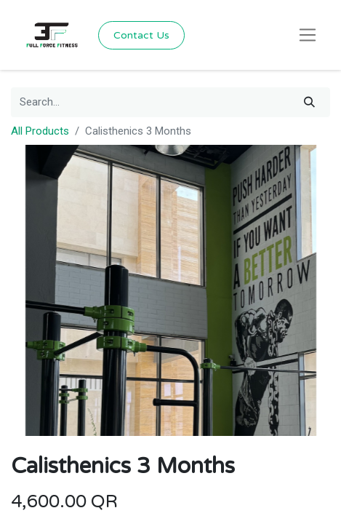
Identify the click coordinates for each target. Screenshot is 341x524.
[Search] (309, 102)
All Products (40, 131)
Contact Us (141, 35)
